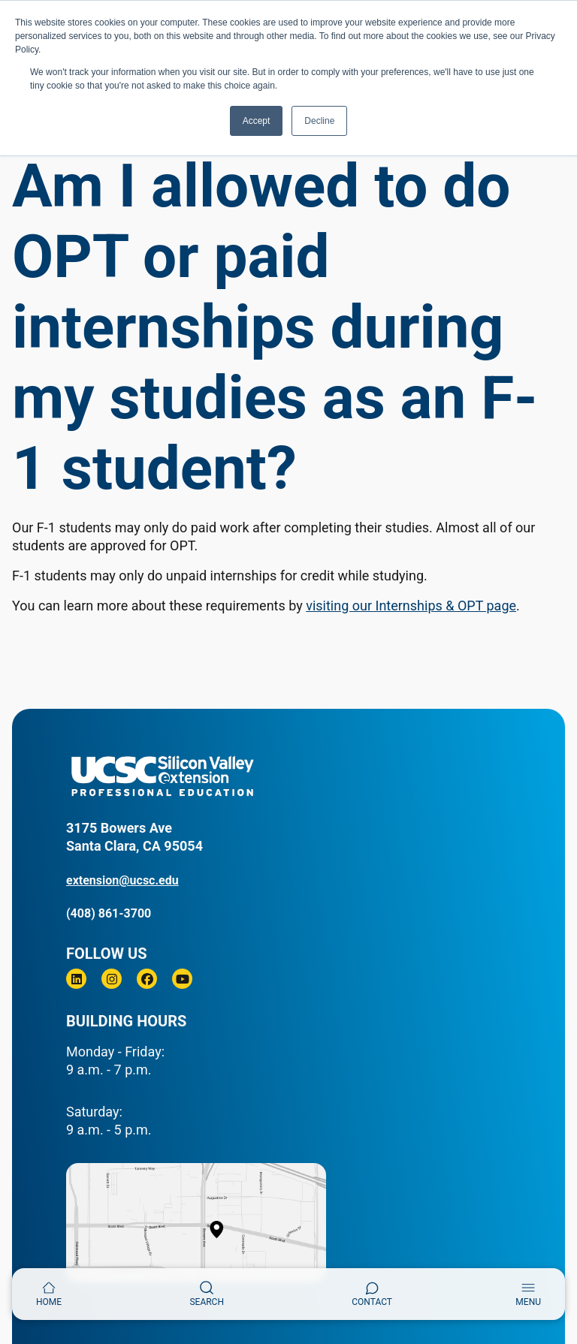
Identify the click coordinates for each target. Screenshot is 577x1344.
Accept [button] (256, 121)
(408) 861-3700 (108, 913)
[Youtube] (182, 979)
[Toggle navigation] (528, 1294)
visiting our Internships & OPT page (411, 605)
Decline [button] (319, 121)
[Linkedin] (76, 979)
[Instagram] (111, 979)
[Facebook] (147, 979)
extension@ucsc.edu (122, 880)
